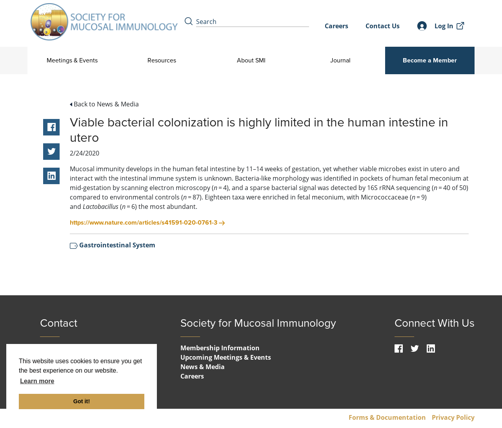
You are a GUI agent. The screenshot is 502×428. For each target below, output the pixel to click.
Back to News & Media (104, 104)
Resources (162, 60)
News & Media (202, 366)
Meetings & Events (72, 60)
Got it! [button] (81, 401)
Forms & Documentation (387, 417)
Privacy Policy (453, 417)
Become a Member (430, 60)
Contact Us (383, 26)
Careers (336, 26)
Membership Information (220, 348)
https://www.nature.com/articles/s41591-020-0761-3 (147, 223)
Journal (340, 60)
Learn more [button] (37, 381)
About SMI (251, 60)
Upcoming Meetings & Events (225, 357)
